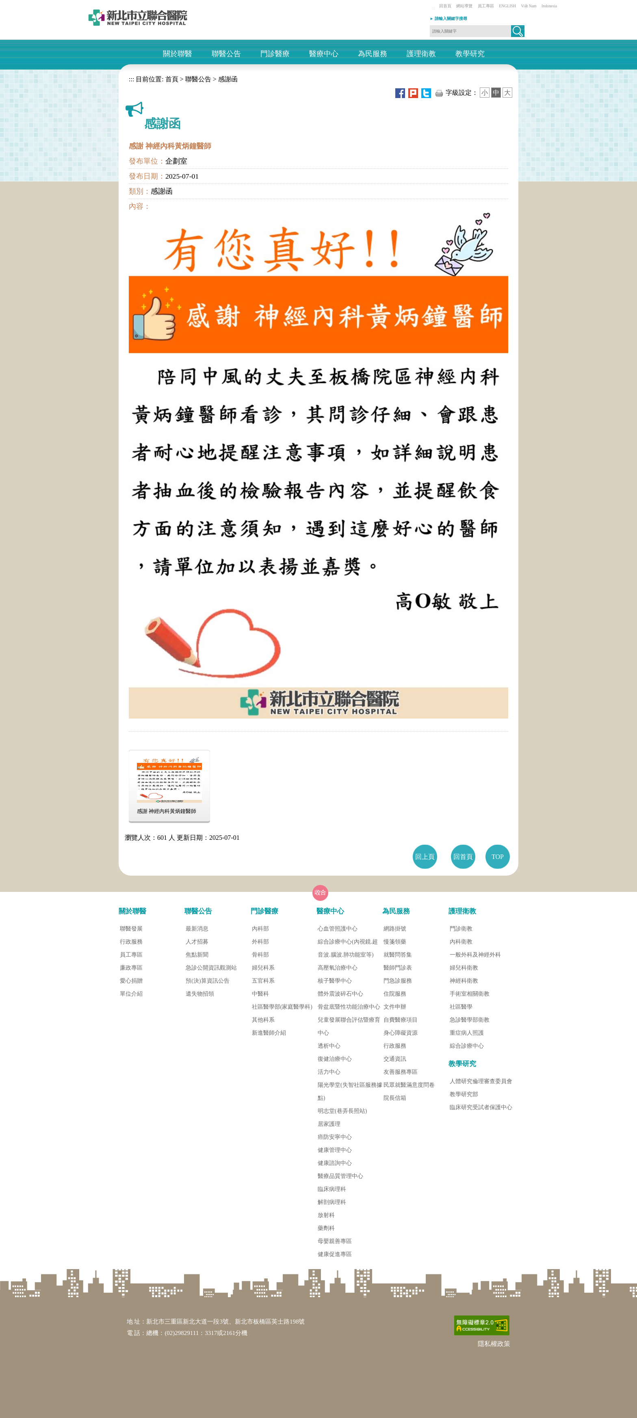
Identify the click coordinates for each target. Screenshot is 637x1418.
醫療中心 (323, 54)
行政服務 (131, 942)
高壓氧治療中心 (338, 968)
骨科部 (260, 955)
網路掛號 (395, 929)
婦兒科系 (263, 968)
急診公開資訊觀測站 (211, 968)
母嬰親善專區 (335, 1241)
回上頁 (425, 856)
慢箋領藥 (395, 942)
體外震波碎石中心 (340, 994)
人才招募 (197, 942)
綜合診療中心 (467, 1046)
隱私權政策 (494, 1343)
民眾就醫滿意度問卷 (409, 1085)
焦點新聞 (197, 955)
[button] (517, 31)
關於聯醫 (177, 54)
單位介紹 (131, 994)
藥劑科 (326, 1228)
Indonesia (549, 6)
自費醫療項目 (401, 1020)
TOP (498, 856)
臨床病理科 (332, 1189)
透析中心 (329, 1046)
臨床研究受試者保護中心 (481, 1107)
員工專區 (486, 6)
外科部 (260, 942)
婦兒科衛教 (464, 968)
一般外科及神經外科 (475, 955)
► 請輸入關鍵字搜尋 (448, 18)
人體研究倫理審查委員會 (481, 1081)
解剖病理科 (332, 1202)
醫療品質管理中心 (340, 1176)
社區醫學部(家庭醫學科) (282, 1007)
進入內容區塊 (19, 3)
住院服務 (395, 994)
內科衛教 (461, 942)
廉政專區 (131, 968)
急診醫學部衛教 (470, 1020)
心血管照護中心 (338, 929)
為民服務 (372, 54)
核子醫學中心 (335, 981)
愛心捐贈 (131, 981)
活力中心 (329, 1072)
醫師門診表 (398, 968)
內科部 (260, 929)
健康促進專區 (335, 1254)
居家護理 (329, 1124)
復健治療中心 (335, 1059)
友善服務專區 (401, 1072)
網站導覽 (464, 6)
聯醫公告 (226, 54)
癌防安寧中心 (335, 1137)
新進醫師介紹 (269, 1033)
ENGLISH (507, 6)
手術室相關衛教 (470, 994)
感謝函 (228, 79)
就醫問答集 (398, 955)
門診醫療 (275, 54)
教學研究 (470, 54)
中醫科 (260, 994)
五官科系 (263, 981)
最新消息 (197, 929)
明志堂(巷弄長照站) (342, 1111)
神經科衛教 (464, 981)
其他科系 (263, 1020)
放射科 (326, 1215)
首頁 (171, 79)
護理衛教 (421, 54)
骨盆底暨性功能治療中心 (349, 1007)
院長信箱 (395, 1098)
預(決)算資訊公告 (207, 981)
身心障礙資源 (401, 1033)
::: (433, 8)
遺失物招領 (200, 994)
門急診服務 (398, 981)
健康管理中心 (335, 1150)
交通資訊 (395, 1059)
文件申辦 (395, 1007)
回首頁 (445, 6)
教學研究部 (464, 1094)
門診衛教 (461, 929)
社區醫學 (461, 1007)
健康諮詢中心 (335, 1163)
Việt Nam (528, 6)
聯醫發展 (131, 929)
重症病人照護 (467, 1033)
